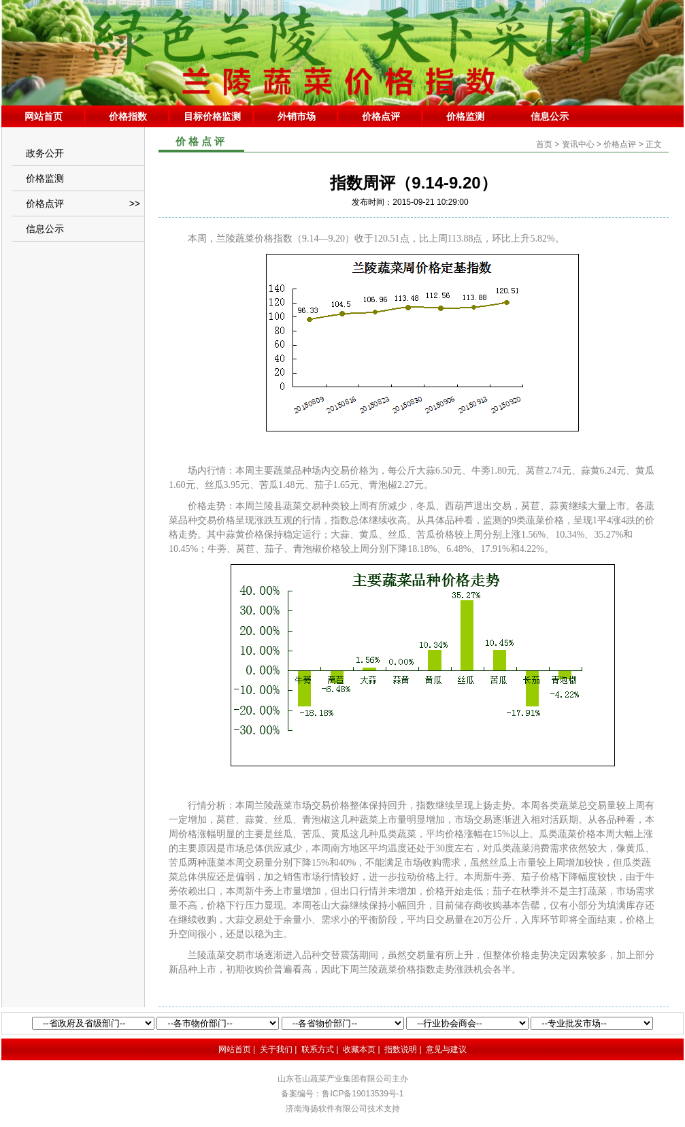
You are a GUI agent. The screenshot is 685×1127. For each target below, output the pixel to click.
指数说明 (400, 1049)
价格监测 (465, 116)
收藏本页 (359, 1049)
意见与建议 (446, 1049)
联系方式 (317, 1049)
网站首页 (43, 116)
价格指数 (128, 116)
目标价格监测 (212, 116)
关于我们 (276, 1049)
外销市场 (297, 116)
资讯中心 (578, 144)
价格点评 (381, 116)
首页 (544, 144)
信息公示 (550, 116)
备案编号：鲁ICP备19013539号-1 (342, 1093)
